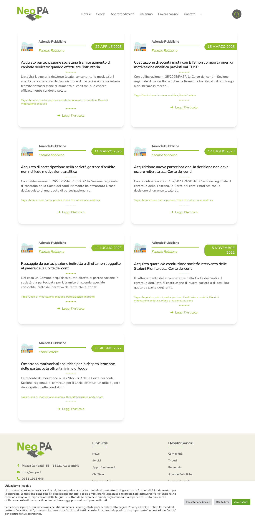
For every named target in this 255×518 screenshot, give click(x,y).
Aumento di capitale (84, 101)
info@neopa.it (31, 474)
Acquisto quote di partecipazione (161, 298)
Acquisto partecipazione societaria (49, 101)
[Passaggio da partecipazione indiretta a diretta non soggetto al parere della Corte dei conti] (71, 279)
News (96, 455)
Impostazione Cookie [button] (198, 502)
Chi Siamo (98, 476)
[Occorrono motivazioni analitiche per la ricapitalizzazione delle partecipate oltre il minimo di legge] (71, 377)
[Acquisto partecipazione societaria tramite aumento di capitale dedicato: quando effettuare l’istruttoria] (71, 80)
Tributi (172, 462)
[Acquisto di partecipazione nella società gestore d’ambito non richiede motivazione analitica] (71, 180)
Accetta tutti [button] (241, 502)
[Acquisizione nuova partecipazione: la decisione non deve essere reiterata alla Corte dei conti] (184, 180)
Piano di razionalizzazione (177, 302)
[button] (236, 14)
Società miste (187, 97)
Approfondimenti (103, 469)
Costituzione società (195, 298)
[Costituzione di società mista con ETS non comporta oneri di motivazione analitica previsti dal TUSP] (184, 80)
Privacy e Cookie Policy (143, 507)
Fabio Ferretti (48, 353)
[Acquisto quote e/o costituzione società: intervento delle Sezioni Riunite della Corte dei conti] (184, 279)
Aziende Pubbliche (52, 43)
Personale (174, 469)
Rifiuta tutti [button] (222, 502)
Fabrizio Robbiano (51, 52)
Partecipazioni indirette (80, 298)
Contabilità (175, 455)
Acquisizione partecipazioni (45, 202)
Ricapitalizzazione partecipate (84, 398)
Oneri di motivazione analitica (159, 97)
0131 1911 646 (33, 480)
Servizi (96, 462)
